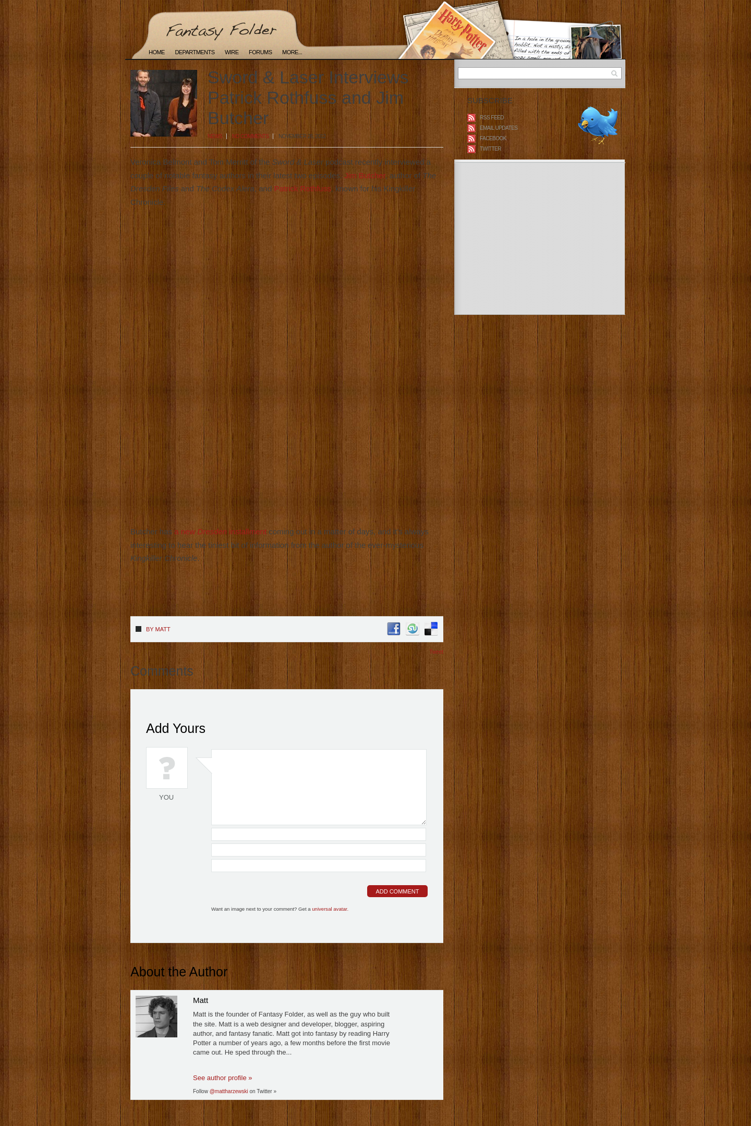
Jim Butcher (364, 175)
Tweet (436, 652)
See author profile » (222, 1078)
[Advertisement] (252, 594)
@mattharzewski (229, 1091)
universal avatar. (330, 909)
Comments (161, 671)
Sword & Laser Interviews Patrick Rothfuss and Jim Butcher (308, 97)
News (215, 136)
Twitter (490, 149)
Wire (232, 52)
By (158, 629)
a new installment (220, 531)
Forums (260, 52)
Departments (194, 52)
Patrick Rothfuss (302, 188)
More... (292, 52)
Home (157, 52)
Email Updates (498, 128)
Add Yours (175, 728)
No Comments (250, 136)
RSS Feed (492, 117)
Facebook (493, 138)
